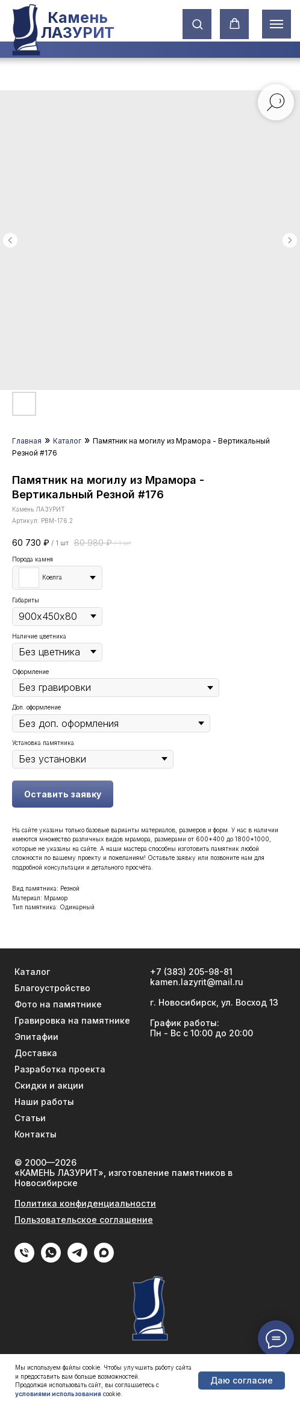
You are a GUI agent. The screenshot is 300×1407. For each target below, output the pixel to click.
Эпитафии (36, 1036)
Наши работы (44, 1101)
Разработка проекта (59, 1069)
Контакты (35, 1134)
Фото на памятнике (58, 1004)
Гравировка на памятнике (72, 1020)
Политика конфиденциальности (85, 1203)
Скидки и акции (49, 1085)
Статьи (30, 1118)
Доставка (35, 1053)
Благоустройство (52, 988)
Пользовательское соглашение (83, 1219)
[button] (197, 23)
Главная (27, 440)
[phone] (24, 1259)
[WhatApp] (51, 1259)
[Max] (104, 1259)
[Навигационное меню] (276, 24)
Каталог (67, 440)
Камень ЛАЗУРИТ (77, 25)
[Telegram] (77, 1259)
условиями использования (58, 1393)
